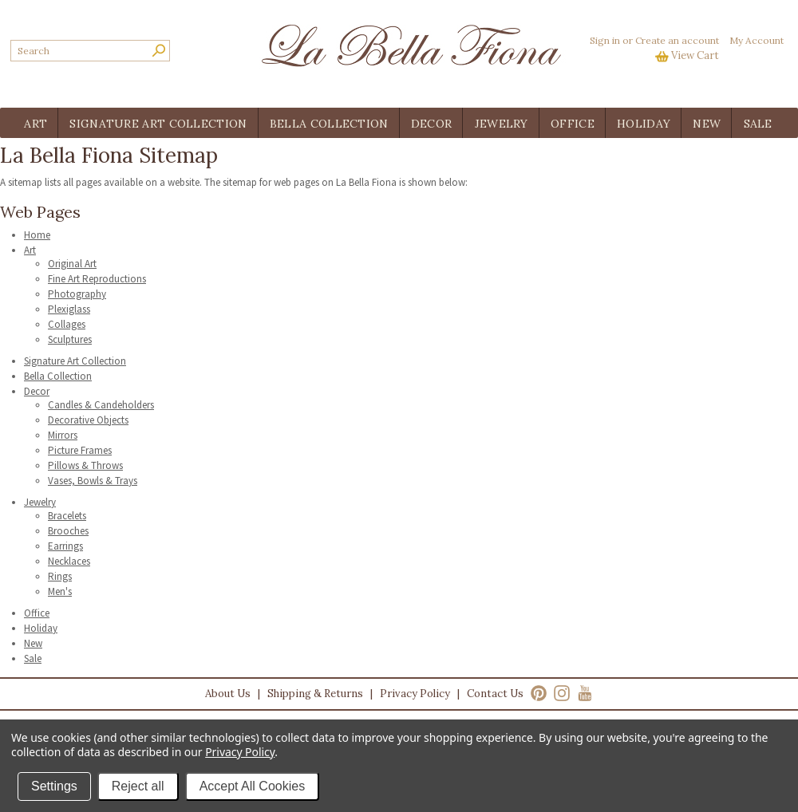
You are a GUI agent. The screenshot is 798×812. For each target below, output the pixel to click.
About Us (228, 693)
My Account (756, 40)
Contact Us (495, 693)
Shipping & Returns (315, 693)
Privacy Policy (415, 693)
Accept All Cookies (253, 786)
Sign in (605, 40)
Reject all (138, 786)
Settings (54, 786)
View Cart (695, 55)
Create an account (677, 40)
